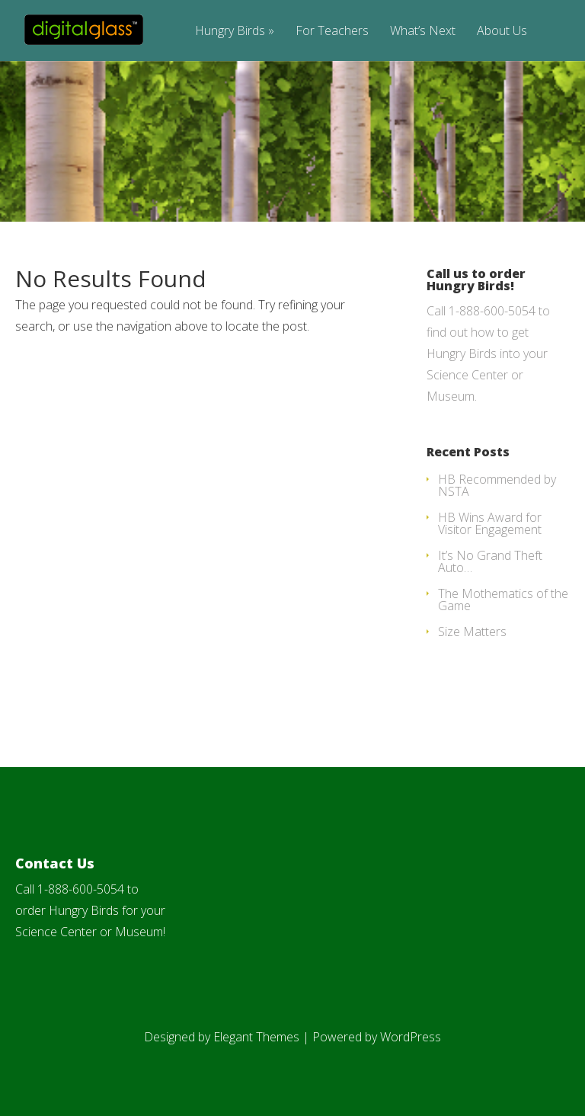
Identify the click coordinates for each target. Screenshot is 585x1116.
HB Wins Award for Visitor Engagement (490, 523)
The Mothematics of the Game (503, 599)
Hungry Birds (234, 31)
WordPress (410, 1036)
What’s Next (423, 31)
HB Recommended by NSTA (497, 485)
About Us (502, 31)
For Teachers (332, 31)
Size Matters (472, 631)
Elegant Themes (256, 1036)
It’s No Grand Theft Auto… (490, 561)
